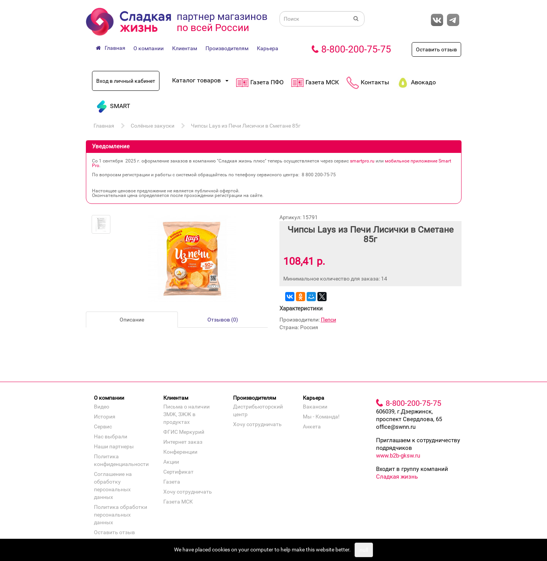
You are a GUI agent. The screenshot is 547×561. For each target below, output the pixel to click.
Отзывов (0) (222, 320)
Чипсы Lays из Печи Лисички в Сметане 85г (246, 126)
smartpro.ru (362, 161)
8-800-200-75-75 (356, 49)
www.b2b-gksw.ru (398, 455)
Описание (132, 320)
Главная (104, 126)
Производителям (226, 48)
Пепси (328, 320)
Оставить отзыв (436, 49)
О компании (148, 48)
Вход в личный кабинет (125, 81)
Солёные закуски (152, 126)
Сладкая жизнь (397, 476)
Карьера (267, 48)
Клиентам (184, 48)
